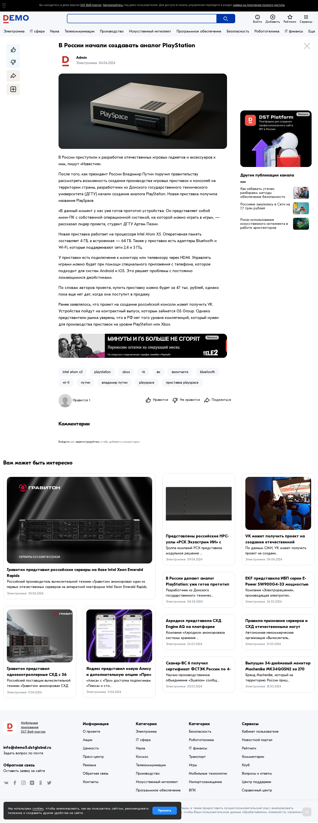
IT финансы (294, 31)
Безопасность (238, 31)
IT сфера (37, 31)
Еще (311, 31)
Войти (257, 19)
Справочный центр (257, 791)
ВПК (192, 791)
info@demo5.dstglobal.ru (27, 748)
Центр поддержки (256, 783)
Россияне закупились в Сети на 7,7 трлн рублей (265, 206)
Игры (193, 766)
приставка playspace (182, 383)
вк (158, 372)
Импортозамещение (205, 783)
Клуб (246, 766)
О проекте (91, 732)
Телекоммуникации (79, 31)
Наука (54, 31)
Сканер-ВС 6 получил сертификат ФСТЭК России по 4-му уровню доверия (198, 670)
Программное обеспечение (198, 31)
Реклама (218, 337)
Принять (164, 810)
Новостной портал (257, 741)
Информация (96, 724)
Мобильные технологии (208, 774)
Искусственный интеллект (150, 31)
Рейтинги (290, 19)
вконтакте (180, 372)
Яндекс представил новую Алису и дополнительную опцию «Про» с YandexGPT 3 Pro (118, 675)
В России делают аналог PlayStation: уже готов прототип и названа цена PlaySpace (197, 585)
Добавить (272, 19)
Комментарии (253, 758)
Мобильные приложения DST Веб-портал (33, 728)
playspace (146, 383)
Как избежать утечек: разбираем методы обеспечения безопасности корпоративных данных (262, 193)
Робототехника (266, 31)
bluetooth (207, 372)
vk (143, 372)
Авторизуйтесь (113, 5)
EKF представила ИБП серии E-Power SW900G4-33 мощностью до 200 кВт (277, 585)
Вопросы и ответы (257, 774)
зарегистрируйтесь (87, 442)
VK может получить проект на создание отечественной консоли (275, 543)
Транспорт (197, 758)
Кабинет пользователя (260, 732)
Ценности (91, 749)
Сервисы (306, 19)
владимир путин (114, 383)
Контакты (90, 783)
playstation (102, 372)
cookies (38, 808)
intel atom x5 (73, 372)
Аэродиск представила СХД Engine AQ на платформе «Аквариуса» (193, 627)
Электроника (14, 31)
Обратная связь (19, 766)
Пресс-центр (93, 758)
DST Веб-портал (91, 5)
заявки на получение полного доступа (259, 5)
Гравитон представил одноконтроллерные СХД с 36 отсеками (36, 675)
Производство (112, 31)
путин (85, 383)
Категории (146, 724)
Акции (87, 741)
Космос (142, 758)
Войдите (64, 442)
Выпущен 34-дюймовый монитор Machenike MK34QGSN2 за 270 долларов (277, 670)
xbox (126, 372)
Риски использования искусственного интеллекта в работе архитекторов (264, 224)
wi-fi (66, 383)
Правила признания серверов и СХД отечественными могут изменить (276, 627)
